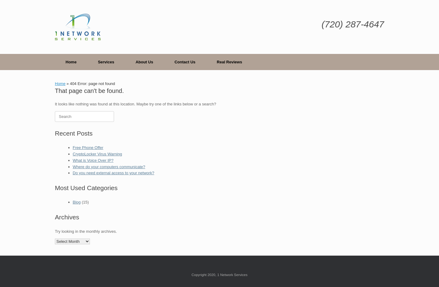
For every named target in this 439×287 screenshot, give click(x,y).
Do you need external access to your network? (113, 173)
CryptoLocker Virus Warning (97, 154)
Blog (77, 202)
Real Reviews (229, 62)
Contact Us (184, 62)
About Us (144, 62)
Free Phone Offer (88, 147)
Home (71, 62)
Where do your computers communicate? (109, 167)
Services (106, 62)
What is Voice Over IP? (93, 160)
